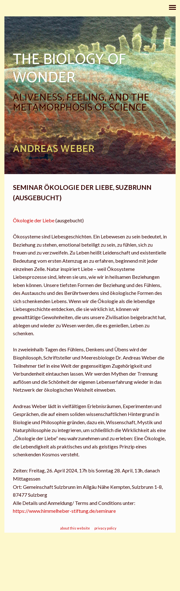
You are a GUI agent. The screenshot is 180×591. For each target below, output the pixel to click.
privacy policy (105, 528)
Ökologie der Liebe (33, 220)
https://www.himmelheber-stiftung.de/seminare (65, 511)
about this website (75, 528)
